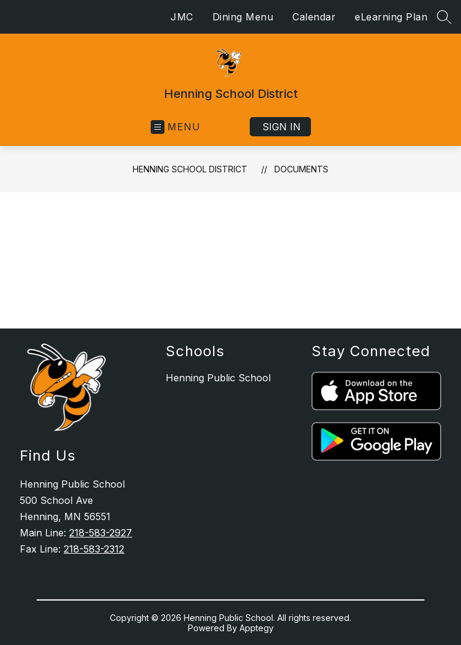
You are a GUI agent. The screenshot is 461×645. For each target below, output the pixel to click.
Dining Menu (243, 17)
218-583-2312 (94, 549)
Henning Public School (218, 378)
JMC (181, 17)
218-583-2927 (100, 533)
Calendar (314, 17)
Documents (301, 169)
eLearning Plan (391, 17)
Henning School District (190, 169)
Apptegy (257, 628)
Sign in (281, 127)
